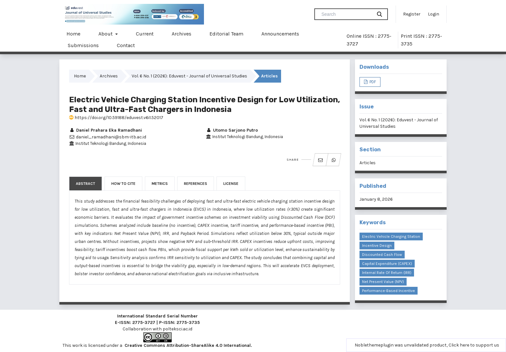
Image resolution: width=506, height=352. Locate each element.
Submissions (83, 45)
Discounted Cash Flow (382, 254)
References (195, 183)
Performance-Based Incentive (388, 290)
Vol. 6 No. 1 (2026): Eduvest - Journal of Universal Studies (189, 76)
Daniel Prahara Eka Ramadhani (105, 130)
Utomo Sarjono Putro (232, 130)
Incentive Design (377, 245)
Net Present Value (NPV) (383, 281)
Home (73, 34)
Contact (126, 45)
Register (411, 14)
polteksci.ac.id (177, 329)
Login (433, 14)
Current (145, 34)
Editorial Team (226, 34)
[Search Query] (346, 14)
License (230, 183)
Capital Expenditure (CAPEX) (387, 263)
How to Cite (123, 183)
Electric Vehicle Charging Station (391, 236)
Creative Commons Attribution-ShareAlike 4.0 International (188, 345)
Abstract (85, 183)
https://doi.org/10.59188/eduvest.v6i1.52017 (116, 117)
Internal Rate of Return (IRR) (386, 272)
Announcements (280, 34)
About (106, 34)
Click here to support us (474, 345)
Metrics (160, 183)
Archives (181, 34)
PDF (372, 81)
